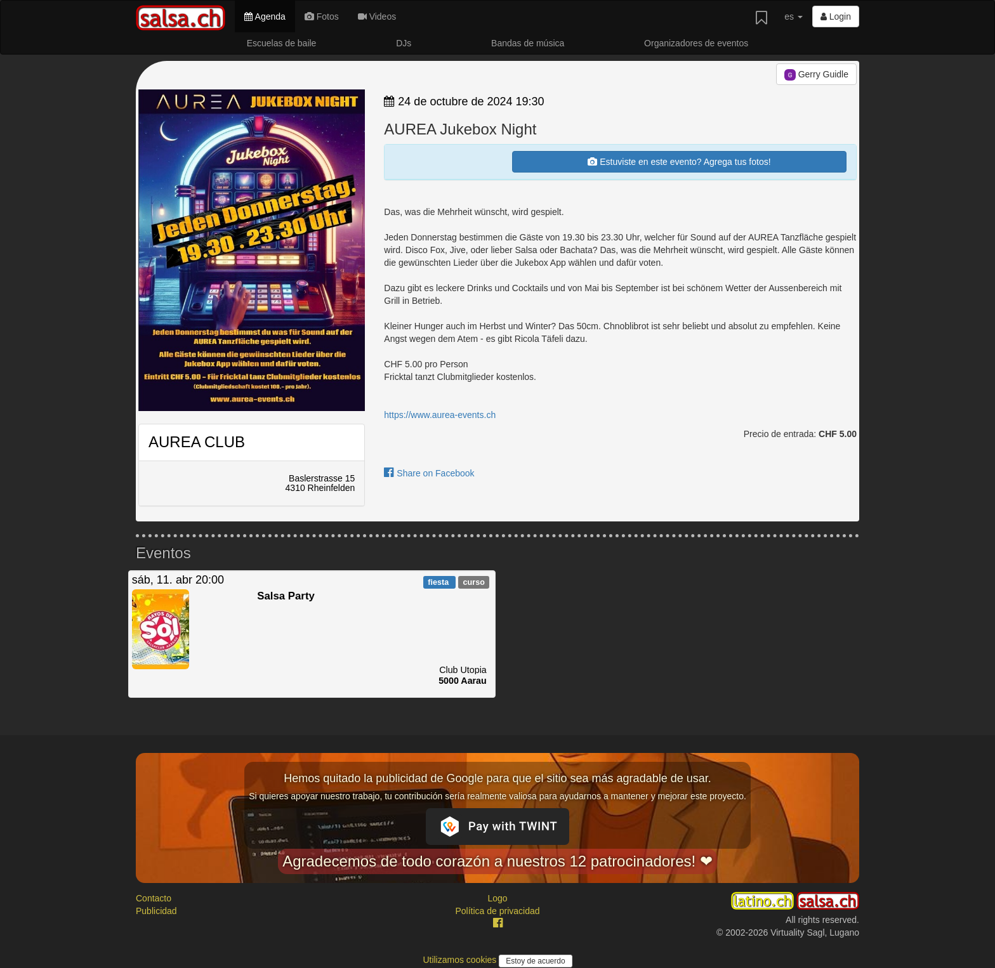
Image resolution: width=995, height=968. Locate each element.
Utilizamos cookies (461, 960)
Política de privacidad (497, 911)
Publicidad (156, 911)
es (793, 16)
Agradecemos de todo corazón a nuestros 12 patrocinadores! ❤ (497, 861)
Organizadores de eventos (696, 43)
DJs (403, 43)
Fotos (322, 16)
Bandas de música (527, 43)
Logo (497, 898)
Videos (377, 16)
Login (835, 16)
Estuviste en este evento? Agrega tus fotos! (679, 162)
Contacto (153, 898)
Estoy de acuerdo (535, 961)
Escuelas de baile (282, 43)
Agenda (264, 16)
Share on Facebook (429, 473)
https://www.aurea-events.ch (440, 415)
